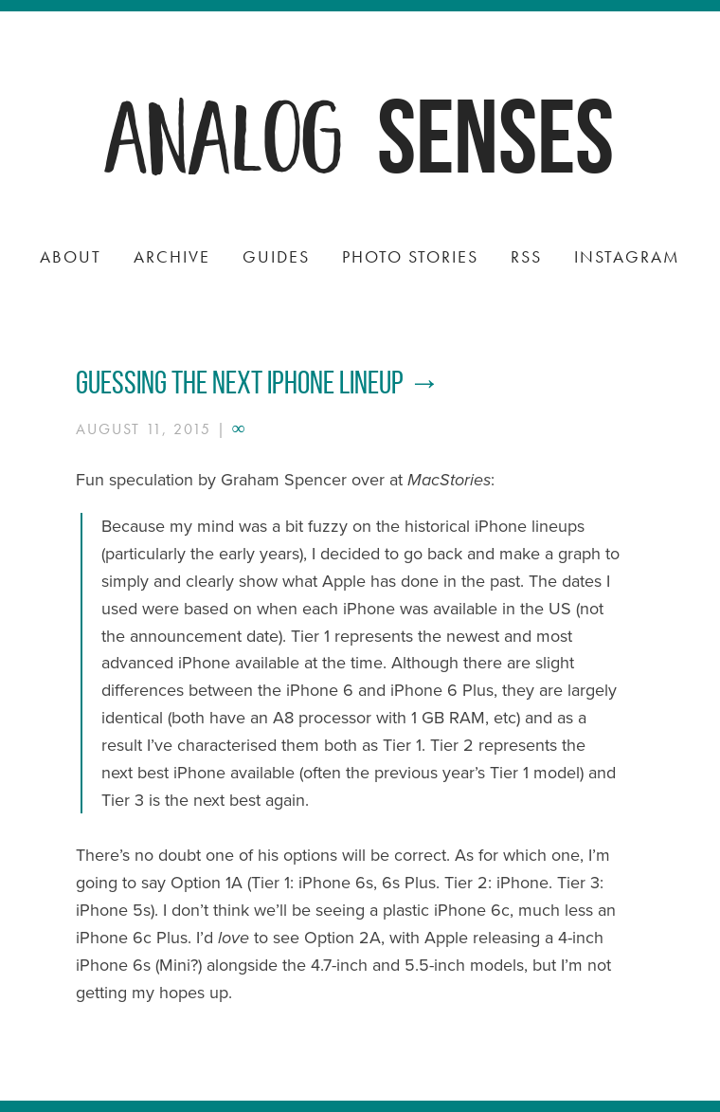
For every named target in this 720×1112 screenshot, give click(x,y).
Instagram (627, 256)
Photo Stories (410, 256)
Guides (276, 256)
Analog (226, 132)
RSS (526, 256)
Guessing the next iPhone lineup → (258, 382)
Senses (495, 136)
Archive (172, 256)
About (70, 256)
